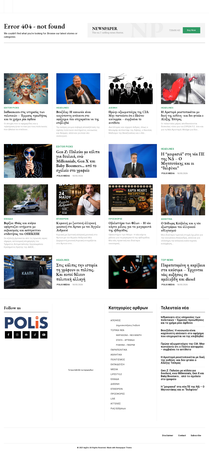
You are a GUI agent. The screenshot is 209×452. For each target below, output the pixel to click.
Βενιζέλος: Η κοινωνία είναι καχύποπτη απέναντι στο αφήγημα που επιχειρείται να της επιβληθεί (77, 117)
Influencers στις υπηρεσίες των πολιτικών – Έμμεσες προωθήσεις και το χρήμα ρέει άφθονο (25, 115)
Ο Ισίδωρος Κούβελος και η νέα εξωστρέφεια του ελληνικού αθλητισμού (181, 226)
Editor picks (11, 108)
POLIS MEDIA (63, 176)
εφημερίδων (88, 370)
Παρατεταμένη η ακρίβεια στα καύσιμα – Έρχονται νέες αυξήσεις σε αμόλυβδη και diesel (183, 272)
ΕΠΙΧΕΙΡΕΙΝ (62, 219)
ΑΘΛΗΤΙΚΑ (166, 219)
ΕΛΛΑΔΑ (8, 219)
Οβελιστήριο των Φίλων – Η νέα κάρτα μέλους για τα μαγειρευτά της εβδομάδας (130, 226)
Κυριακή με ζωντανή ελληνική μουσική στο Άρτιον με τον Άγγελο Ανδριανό (78, 226)
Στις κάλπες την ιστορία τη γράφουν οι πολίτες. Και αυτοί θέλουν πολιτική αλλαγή (76, 272)
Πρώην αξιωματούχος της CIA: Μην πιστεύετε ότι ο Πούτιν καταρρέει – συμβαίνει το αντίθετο (129, 117)
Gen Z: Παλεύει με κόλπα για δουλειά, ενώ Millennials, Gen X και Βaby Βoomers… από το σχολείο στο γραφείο (78, 161)
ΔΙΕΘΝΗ (113, 108)
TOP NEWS (167, 260)
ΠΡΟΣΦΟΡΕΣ (115, 219)
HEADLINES (62, 108)
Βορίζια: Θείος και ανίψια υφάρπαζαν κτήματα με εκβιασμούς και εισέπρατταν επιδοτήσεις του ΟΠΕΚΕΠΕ (22, 228)
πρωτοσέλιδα (75, 370)
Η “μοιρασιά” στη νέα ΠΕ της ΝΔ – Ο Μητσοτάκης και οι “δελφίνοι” (183, 161)
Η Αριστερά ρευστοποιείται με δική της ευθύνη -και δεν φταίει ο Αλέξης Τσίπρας (182, 115)
